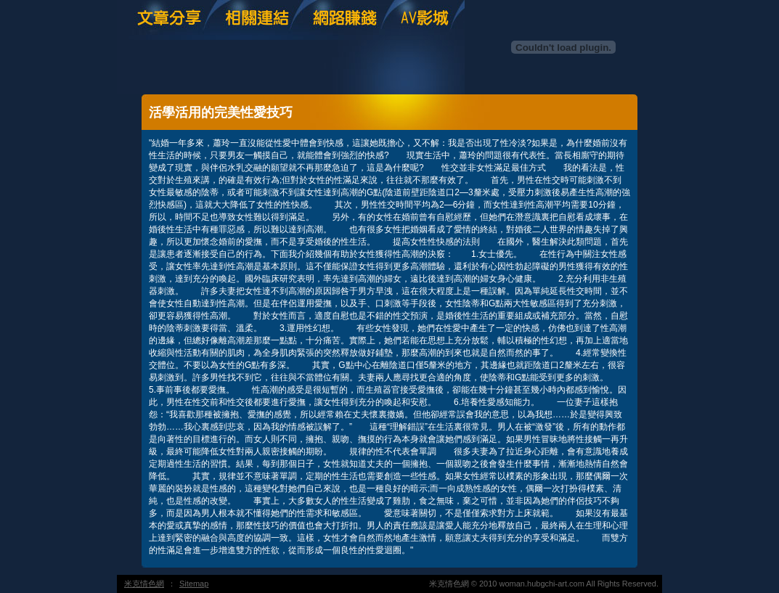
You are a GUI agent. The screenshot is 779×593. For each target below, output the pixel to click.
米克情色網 (144, 583)
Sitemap (193, 583)
